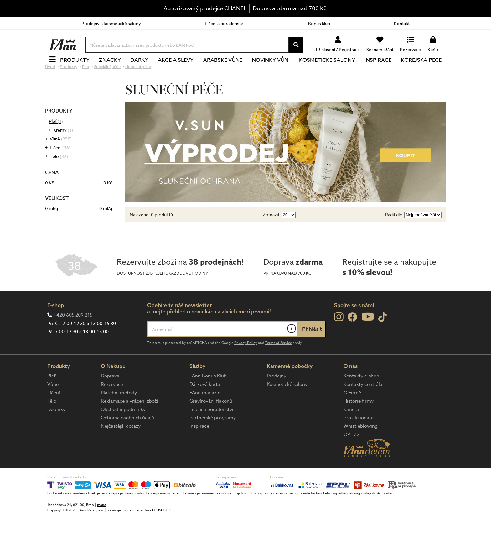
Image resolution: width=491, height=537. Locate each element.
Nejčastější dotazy (121, 447)
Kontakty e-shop (361, 396)
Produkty (75, 70)
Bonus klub (319, 23)
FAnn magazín (204, 413)
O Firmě (352, 413)
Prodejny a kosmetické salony (111, 23)
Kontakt (402, 23)
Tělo (59, 177)
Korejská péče (421, 70)
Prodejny (276, 396)
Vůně (61, 160)
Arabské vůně (222, 70)
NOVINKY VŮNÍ (271, 70)
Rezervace (112, 405)
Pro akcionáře (359, 438)
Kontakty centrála (363, 405)
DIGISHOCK (161, 531)
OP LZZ (352, 455)
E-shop (55, 326)
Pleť (56, 142)
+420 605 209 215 (73, 336)
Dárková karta (204, 405)
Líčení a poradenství (224, 23)
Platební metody (119, 413)
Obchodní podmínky (123, 430)
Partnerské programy (212, 438)
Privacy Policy (245, 363)
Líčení (60, 168)
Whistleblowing (361, 447)
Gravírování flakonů (210, 422)
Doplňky (56, 430)
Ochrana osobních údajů (127, 438)
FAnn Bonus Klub (208, 396)
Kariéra (351, 430)
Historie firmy (359, 422)
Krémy (63, 151)
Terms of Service (278, 363)
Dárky (139, 70)
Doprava (110, 396)
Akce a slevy (176, 70)
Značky (110, 70)
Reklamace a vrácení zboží (129, 422)
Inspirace (377, 70)
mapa (101, 526)
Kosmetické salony (327, 70)
